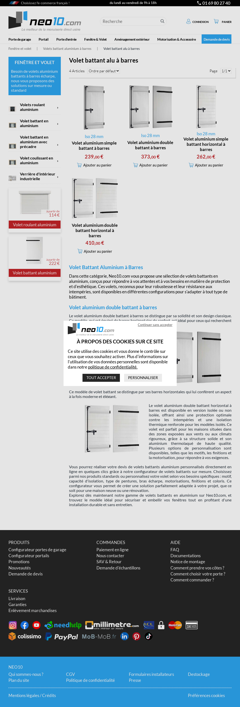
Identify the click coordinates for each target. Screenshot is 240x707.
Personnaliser (143, 378)
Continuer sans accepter (155, 325)
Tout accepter (101, 378)
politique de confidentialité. (113, 367)
